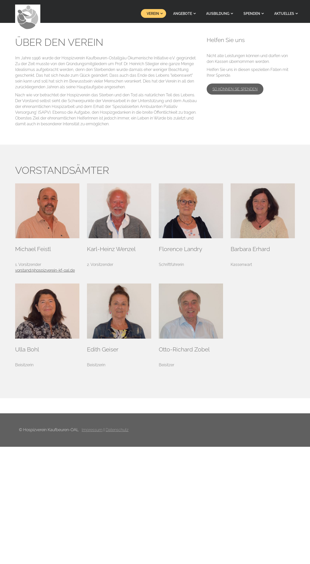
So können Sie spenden (235, 89)
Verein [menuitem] (153, 14)
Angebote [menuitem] (182, 14)
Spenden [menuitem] (251, 14)
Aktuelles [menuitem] (284, 14)
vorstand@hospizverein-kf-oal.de (45, 270)
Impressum (92, 429)
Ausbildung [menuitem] (217, 14)
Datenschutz (117, 429)
